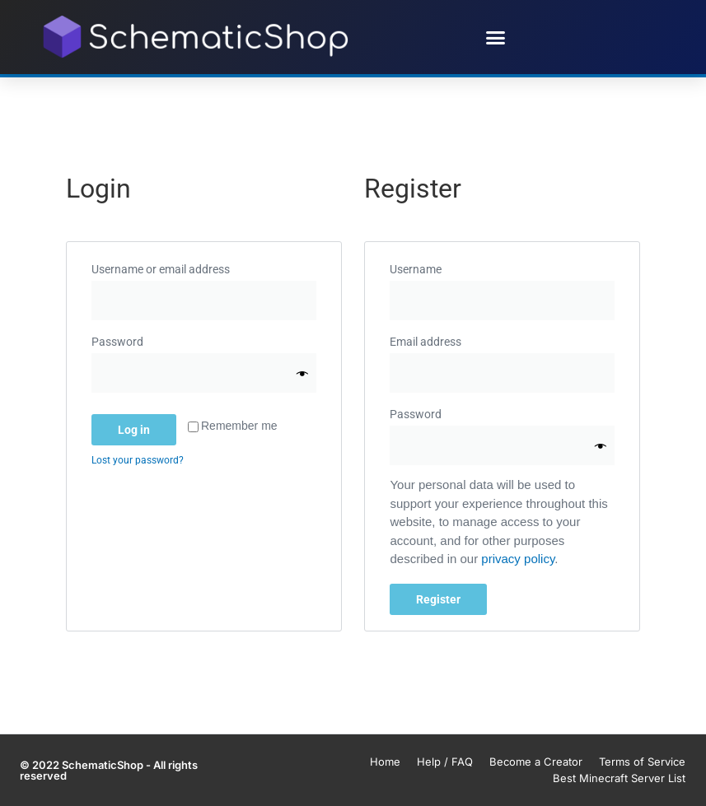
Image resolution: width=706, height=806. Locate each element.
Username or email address (186, 267)
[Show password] (302, 373)
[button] (495, 37)
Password (143, 339)
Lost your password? (137, 460)
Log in (134, 429)
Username (441, 267)
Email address (451, 339)
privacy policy (517, 559)
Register (438, 599)
